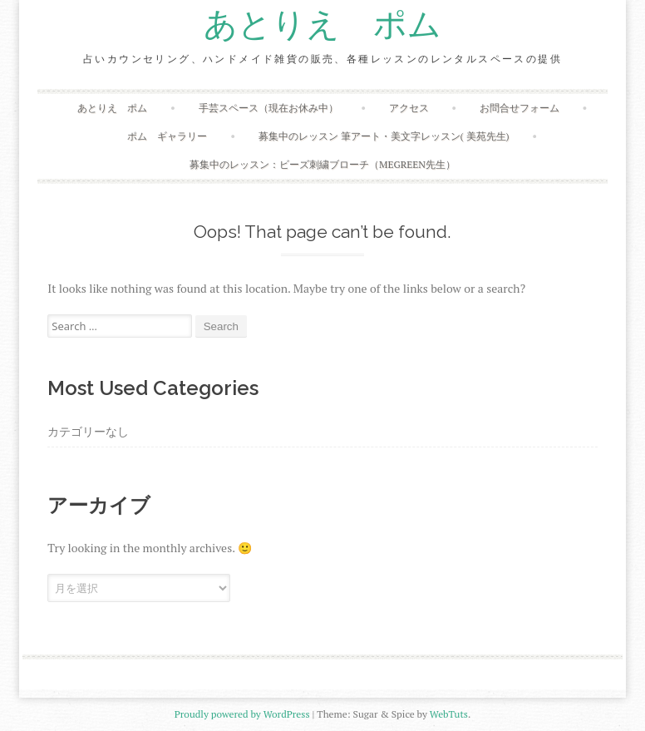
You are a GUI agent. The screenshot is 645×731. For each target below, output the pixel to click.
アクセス (409, 107)
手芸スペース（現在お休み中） (268, 107)
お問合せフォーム (519, 107)
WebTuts (449, 714)
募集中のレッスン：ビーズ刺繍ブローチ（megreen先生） (322, 164)
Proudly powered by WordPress (242, 714)
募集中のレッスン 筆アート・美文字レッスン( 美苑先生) (384, 136)
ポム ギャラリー (167, 136)
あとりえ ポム (322, 25)
